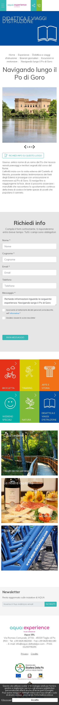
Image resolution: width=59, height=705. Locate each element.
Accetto (35, 700)
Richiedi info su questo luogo (23, 155)
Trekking (27, 388)
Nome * (6, 240)
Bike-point (12, 530)
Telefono (6, 279)
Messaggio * (8, 292)
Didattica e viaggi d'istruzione (49, 416)
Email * (6, 266)
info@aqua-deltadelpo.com (30, 643)
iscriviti (50, 604)
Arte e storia (46, 386)
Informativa (14, 313)
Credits (34, 653)
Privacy (24, 653)
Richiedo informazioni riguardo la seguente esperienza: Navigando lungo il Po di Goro (29, 301)
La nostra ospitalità (18, 483)
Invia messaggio (15, 337)
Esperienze (23, 54)
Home (12, 54)
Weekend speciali (7, 418)
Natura (26, 419)
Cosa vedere (13, 435)
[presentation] (26, 328)
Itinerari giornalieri (29, 58)
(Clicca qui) (6, 700)
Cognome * (8, 253)
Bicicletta (8, 388)
